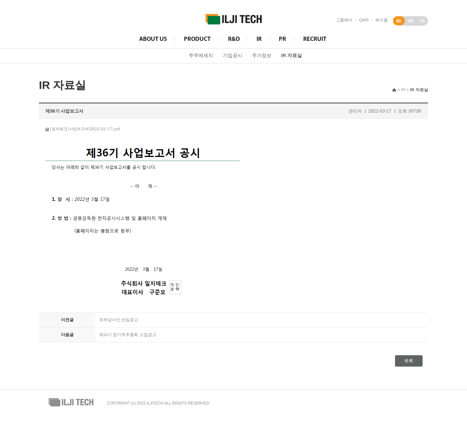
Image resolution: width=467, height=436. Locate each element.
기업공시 (232, 55)
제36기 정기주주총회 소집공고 (127, 334)
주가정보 (261, 55)
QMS (364, 20)
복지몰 (381, 20)
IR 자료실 (291, 55)
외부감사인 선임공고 (118, 319)
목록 (408, 360)
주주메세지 (201, 55)
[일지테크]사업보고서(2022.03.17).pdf (85, 128)
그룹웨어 (344, 20)
